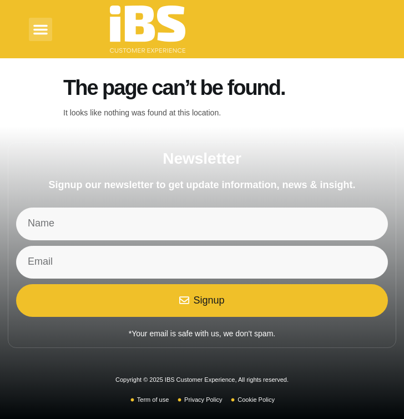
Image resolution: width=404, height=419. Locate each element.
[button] (40, 29)
